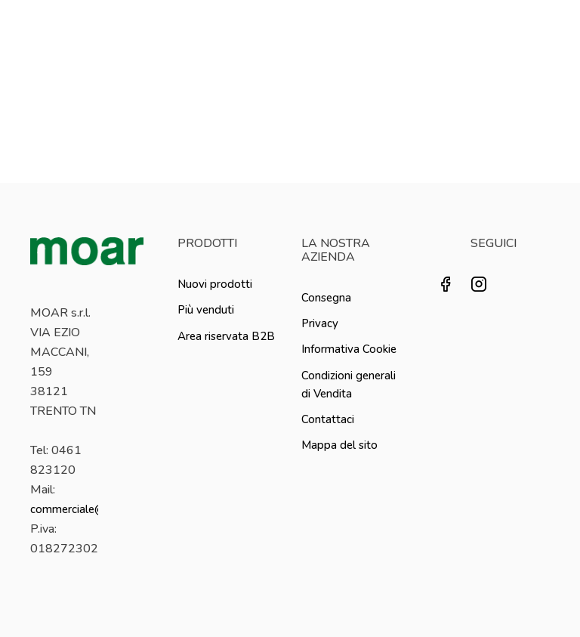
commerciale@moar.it (85, 509)
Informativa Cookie (348, 349)
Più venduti (205, 309)
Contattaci (327, 419)
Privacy (319, 323)
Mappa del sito (339, 445)
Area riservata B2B (226, 336)
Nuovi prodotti (214, 284)
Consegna (326, 297)
